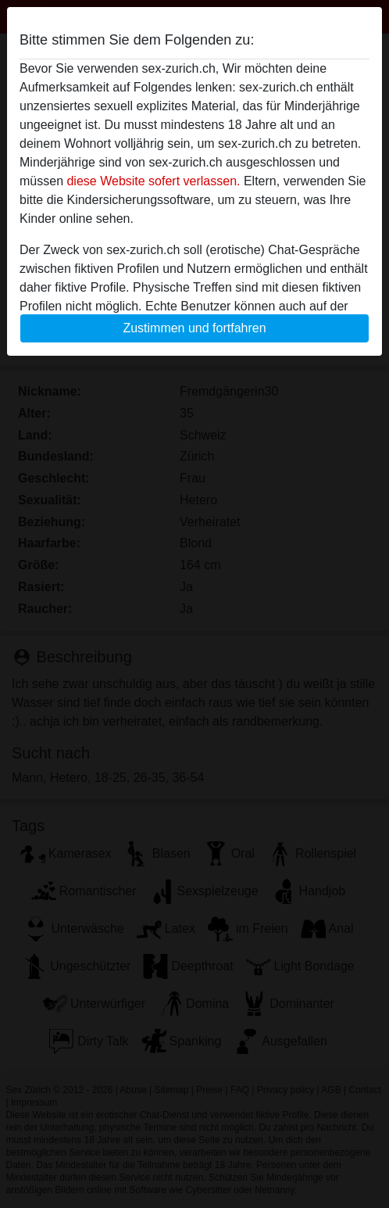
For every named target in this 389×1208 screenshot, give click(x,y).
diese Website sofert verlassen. (153, 181)
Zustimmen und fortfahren (194, 328)
